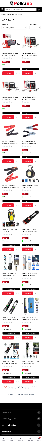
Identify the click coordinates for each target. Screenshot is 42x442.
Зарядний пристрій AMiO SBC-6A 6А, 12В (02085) (10, 98)
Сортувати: (5, 24)
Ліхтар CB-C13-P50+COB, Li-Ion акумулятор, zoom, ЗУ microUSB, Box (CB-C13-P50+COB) (30, 318)
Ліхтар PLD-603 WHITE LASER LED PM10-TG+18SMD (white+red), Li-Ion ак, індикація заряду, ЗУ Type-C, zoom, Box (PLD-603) (30, 362)
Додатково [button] (21, 431)
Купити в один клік (11, 69)
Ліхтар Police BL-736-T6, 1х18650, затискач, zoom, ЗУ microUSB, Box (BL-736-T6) (30, 230)
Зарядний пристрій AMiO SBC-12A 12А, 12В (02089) (29, 54)
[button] (38, 412)
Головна (4, 14)
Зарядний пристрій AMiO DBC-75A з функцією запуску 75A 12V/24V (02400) (10, 54)
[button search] (34, 9)
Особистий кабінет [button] (21, 425)
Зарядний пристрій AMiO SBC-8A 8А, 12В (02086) (29, 98)
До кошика (8, 73)
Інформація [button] (21, 412)
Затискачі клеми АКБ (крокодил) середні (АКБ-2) (10, 186)
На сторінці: (33, 24)
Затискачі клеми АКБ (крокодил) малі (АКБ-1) (29, 142)
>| (35, 388)
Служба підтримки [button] (21, 418)
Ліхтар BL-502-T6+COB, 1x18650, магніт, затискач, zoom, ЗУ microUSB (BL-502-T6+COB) (10, 318)
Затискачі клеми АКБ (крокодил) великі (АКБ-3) (10, 142)
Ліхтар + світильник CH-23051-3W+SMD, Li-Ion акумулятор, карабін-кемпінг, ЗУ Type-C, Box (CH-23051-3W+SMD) (10, 274)
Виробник (11, 14)
